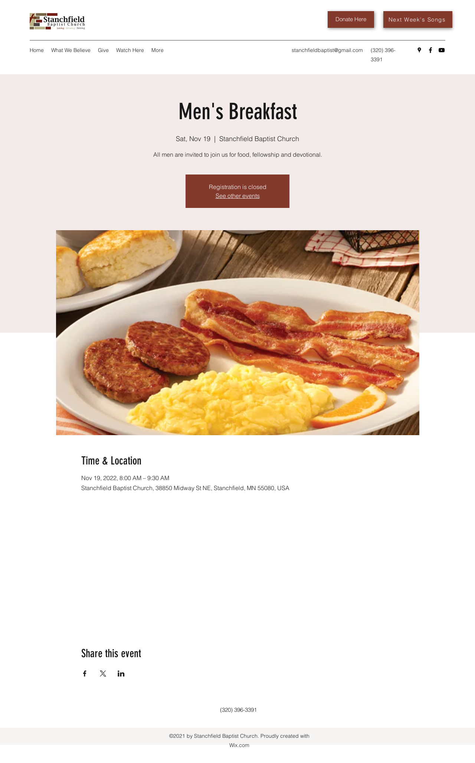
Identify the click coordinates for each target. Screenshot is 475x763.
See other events (238, 195)
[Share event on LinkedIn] (121, 673)
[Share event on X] (103, 673)
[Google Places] (419, 50)
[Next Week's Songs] (417, 19)
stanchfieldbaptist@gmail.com (327, 50)
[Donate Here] (351, 19)
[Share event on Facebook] (84, 673)
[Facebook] (430, 50)
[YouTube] (441, 50)
